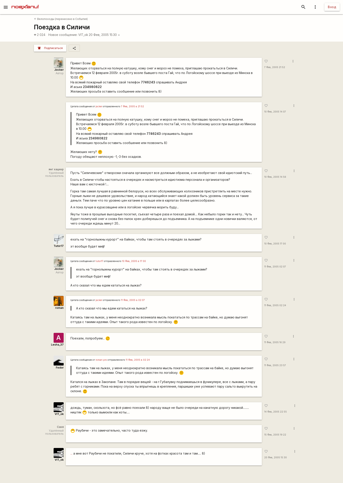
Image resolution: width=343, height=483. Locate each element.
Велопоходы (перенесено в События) (61, 19)
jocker (99, 106)
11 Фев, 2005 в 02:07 (133, 300)
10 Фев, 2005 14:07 (275, 111)
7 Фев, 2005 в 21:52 (132, 106)
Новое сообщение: (62, 35)
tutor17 (99, 261)
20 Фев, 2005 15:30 (104, 35)
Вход (332, 7)
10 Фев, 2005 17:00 (275, 243)
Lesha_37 (57, 344)
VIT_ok (83, 35)
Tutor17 (59, 246)
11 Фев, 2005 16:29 (274, 342)
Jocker (59, 69)
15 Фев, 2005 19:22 (275, 434)
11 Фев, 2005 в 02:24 (138, 359)
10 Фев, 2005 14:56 (275, 177)
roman (59, 307)
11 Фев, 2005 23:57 (275, 365)
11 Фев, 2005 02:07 (275, 266)
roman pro (101, 359)
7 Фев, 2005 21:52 (274, 67)
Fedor (60, 367)
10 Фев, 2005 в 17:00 (134, 261)
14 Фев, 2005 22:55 (275, 411)
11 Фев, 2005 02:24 (275, 305)
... (71, 453)
